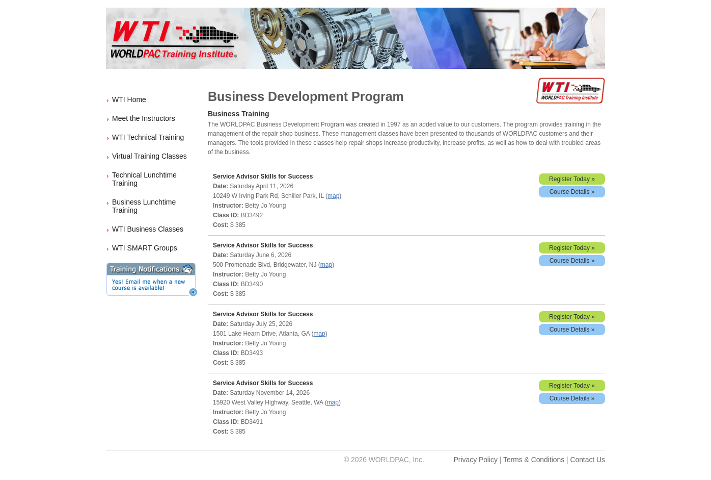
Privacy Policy (476, 460)
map (333, 195)
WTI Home (129, 99)
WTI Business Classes (147, 229)
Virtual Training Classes (149, 156)
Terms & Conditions (533, 460)
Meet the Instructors (143, 118)
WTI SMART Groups (144, 248)
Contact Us (587, 460)
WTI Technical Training (148, 137)
